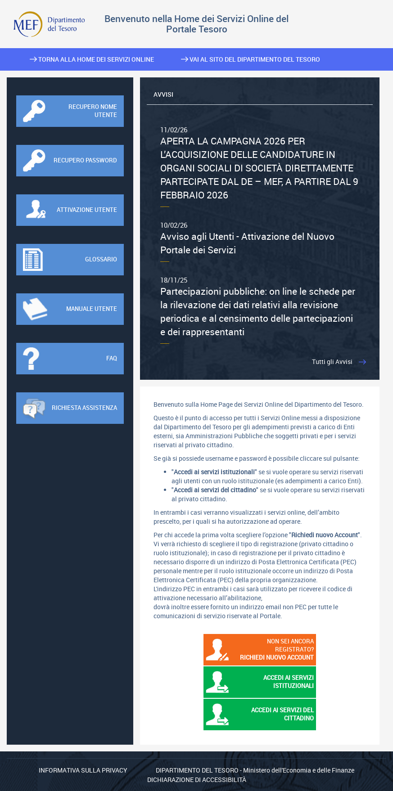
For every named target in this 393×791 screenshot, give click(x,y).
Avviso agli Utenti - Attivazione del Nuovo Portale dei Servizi (259, 238)
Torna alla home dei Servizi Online (92, 59)
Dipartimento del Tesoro (197, 770)
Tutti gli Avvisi (332, 361)
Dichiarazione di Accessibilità (196, 779)
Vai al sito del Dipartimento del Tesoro (250, 59)
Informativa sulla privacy (83, 770)
